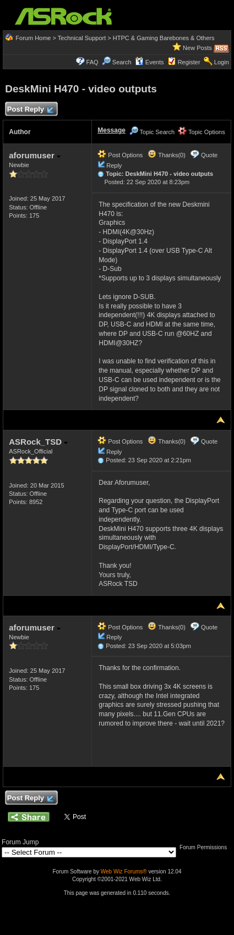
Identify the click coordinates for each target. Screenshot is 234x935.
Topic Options (201, 132)
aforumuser (35, 155)
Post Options (120, 155)
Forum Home (33, 38)
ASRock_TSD (38, 441)
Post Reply (30, 109)
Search (122, 62)
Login (221, 62)
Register (189, 62)
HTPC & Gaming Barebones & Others (164, 38)
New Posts (197, 48)
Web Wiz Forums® (124, 871)
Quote (209, 155)
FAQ (92, 62)
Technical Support (82, 38)
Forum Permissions (205, 847)
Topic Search (152, 132)
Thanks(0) (166, 155)
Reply (114, 165)
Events (149, 62)
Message (111, 130)
